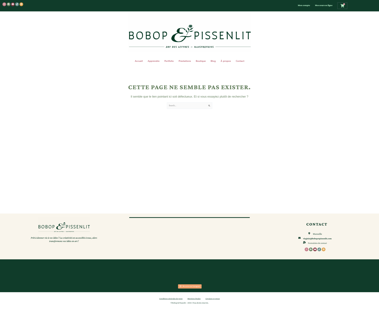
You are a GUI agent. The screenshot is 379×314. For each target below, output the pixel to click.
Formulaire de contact (317, 242)
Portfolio (169, 61)
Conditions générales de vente (171, 299)
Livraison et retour (213, 299)
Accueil (139, 61)
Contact (240, 61)
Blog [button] (213, 61)
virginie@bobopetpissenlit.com (317, 238)
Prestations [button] (185, 61)
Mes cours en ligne (324, 5)
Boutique (201, 61)
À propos (226, 61)
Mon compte (304, 5)
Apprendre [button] (154, 61)
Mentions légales (194, 299)
